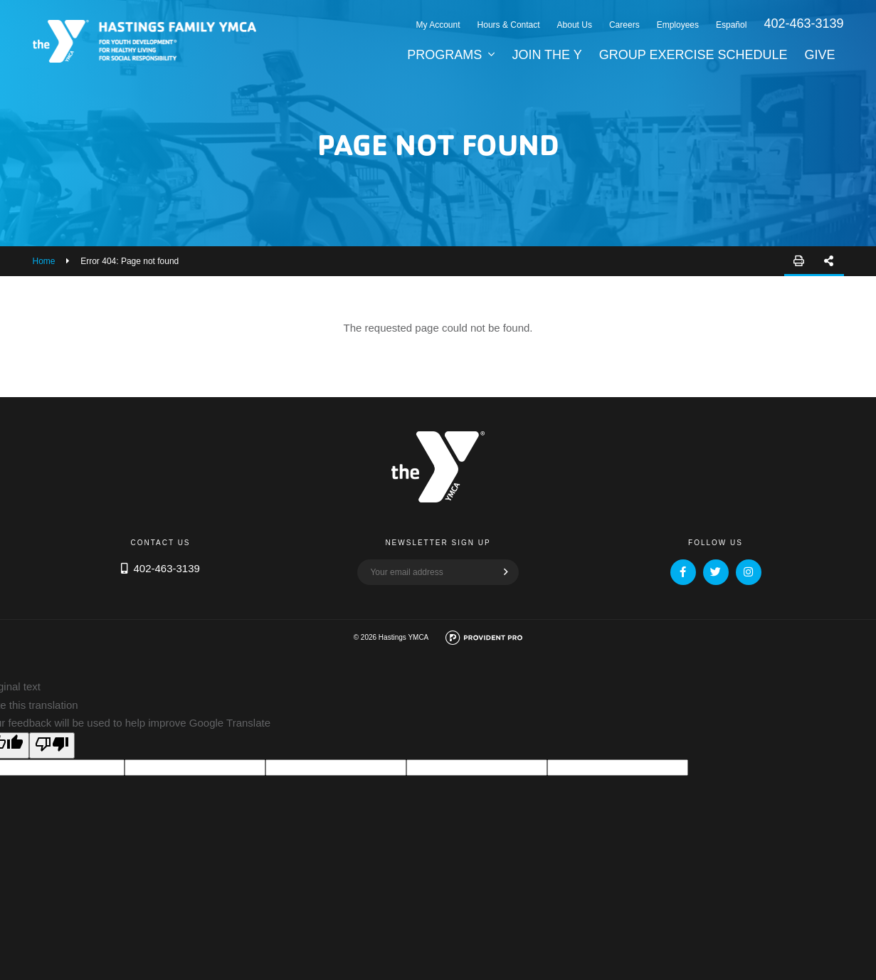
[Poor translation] (52, 745)
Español (731, 25)
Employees (678, 25)
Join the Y (546, 55)
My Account (438, 25)
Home (44, 261)
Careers (624, 25)
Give (819, 55)
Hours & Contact (508, 25)
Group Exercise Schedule (693, 55)
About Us (574, 25)
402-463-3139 (803, 23)
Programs (444, 55)
